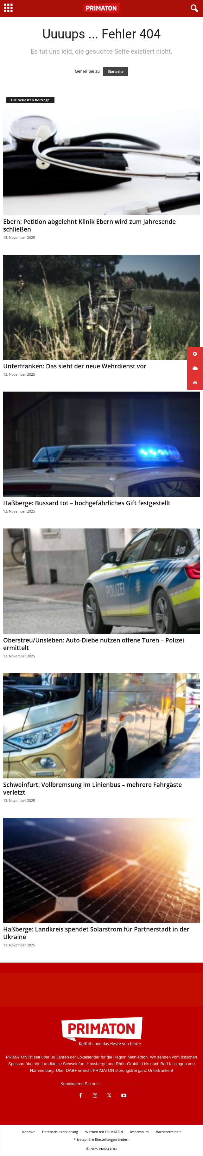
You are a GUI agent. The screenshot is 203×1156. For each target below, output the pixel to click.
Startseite (116, 71)
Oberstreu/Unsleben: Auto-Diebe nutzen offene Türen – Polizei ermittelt (93, 644)
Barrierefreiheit (168, 1131)
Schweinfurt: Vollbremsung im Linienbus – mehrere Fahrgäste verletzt (92, 788)
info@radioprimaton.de (122, 1083)
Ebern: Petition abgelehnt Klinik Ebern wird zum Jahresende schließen (89, 225)
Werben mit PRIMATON (104, 1131)
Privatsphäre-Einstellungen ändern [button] (101, 1139)
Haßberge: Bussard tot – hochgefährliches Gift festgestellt (86, 503)
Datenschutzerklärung (60, 1131)
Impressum (139, 1131)
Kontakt (28, 1131)
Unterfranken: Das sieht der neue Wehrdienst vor (74, 366)
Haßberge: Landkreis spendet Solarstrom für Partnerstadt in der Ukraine (96, 933)
